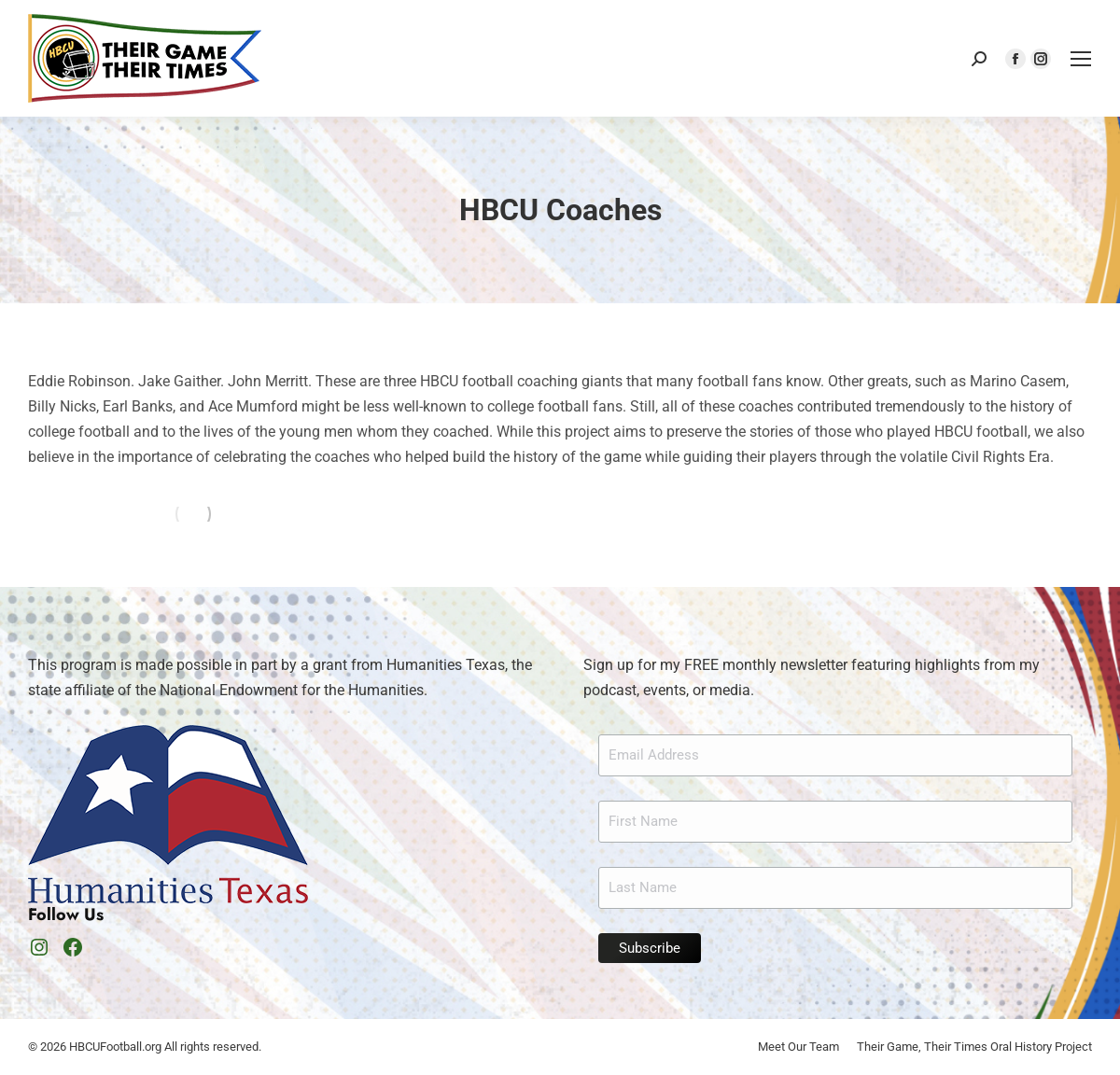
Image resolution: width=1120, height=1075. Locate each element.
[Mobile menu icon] (1081, 59)
